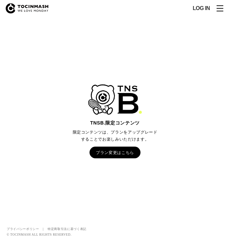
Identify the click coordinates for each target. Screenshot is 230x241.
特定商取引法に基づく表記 (67, 229)
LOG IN (201, 8)
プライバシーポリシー (23, 229)
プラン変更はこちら (115, 152)
